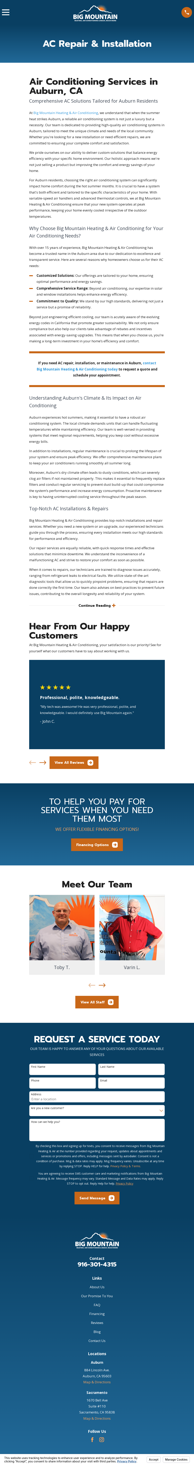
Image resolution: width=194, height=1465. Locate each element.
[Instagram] (101, 1440)
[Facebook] (92, 1440)
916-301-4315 (97, 1264)
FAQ (97, 1305)
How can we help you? (45, 1122)
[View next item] (42, 763)
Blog (97, 1332)
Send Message (97, 1198)
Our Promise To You (97, 1296)
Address (36, 1094)
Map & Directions (97, 1382)
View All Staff (97, 1002)
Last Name (107, 1067)
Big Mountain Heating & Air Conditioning (65, 112)
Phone (35, 1081)
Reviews (97, 1323)
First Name (38, 1067)
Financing (97, 1314)
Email (103, 1081)
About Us (97, 1287)
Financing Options (97, 845)
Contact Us (97, 1341)
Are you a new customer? (47, 1108)
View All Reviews (74, 763)
